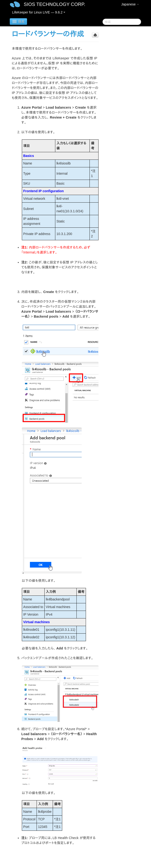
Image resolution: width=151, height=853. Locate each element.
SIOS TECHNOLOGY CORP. (54, 4)
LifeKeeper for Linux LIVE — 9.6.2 (38, 12)
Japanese (130, 4)
